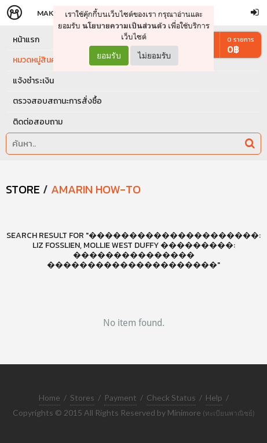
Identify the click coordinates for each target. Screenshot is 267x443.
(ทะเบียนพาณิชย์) (229, 413)
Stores (82, 397)
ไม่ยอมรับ (154, 55)
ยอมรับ (109, 55)
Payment (120, 397)
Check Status (171, 397)
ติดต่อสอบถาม (38, 122)
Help (214, 397)
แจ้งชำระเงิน (33, 81)
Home (49, 397)
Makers (51, 13)
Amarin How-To (96, 189)
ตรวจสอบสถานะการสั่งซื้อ (57, 101)
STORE (23, 189)
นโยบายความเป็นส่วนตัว (124, 25)
